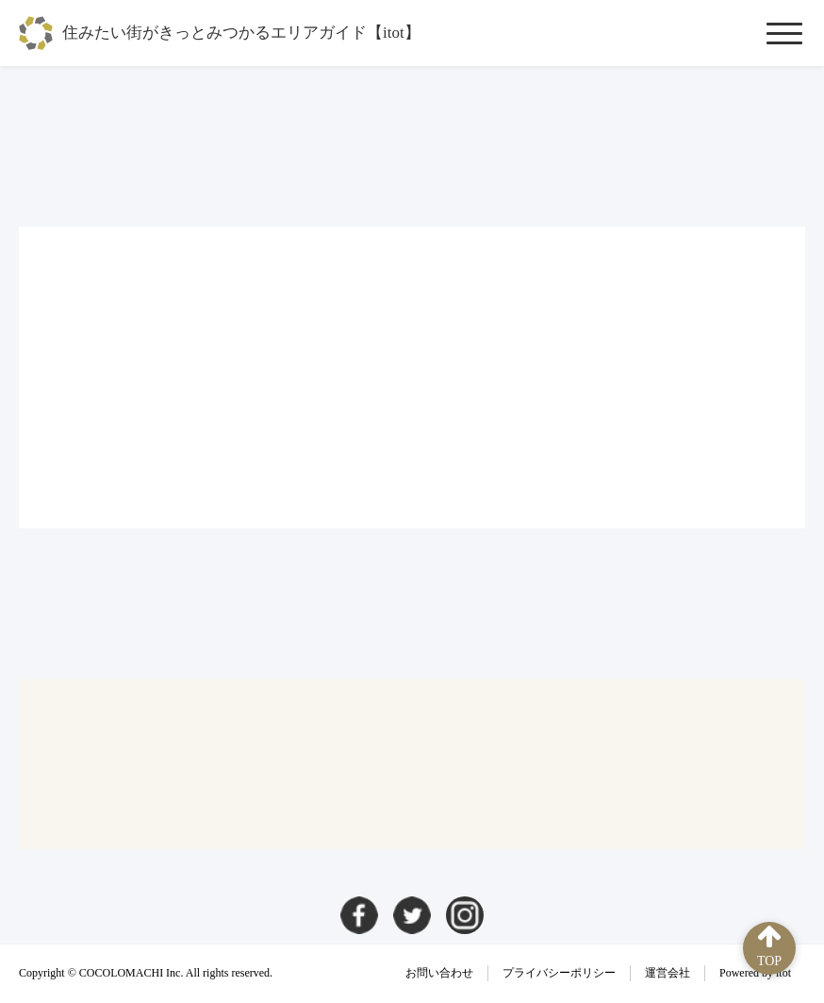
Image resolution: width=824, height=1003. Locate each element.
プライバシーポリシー (559, 972)
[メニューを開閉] (784, 33)
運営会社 (667, 972)
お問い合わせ (439, 972)
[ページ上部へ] (769, 948)
